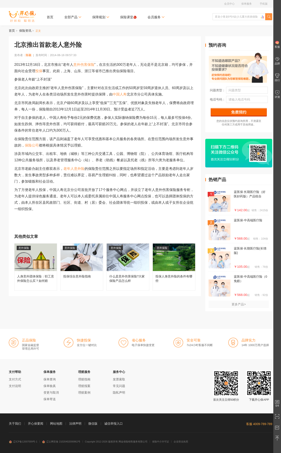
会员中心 (229, 3)
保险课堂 (128, 17)
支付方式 (15, 379)
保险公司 (32, 145)
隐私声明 (119, 392)
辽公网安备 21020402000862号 (61, 441)
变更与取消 (51, 392)
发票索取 (119, 379)
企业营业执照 (181, 441)
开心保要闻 (35, 423)
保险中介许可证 (160, 441)
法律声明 (75, 423)
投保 (38, 71)
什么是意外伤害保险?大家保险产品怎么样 (128, 267)
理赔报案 (84, 386)
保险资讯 (25, 30)
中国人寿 (120, 94)
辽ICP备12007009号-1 (23, 441)
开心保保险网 (22, 16)
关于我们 (15, 423)
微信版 (92, 423)
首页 (50, 17)
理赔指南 (84, 379)
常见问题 (119, 386)
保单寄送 (49, 399)
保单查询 (49, 379)
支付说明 (15, 386)
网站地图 (56, 423)
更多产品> (239, 304)
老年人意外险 (74, 169)
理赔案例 (84, 392)
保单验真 (49, 386)
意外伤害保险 (83, 64)
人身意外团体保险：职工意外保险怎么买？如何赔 (35, 267)
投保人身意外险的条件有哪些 (174, 267)
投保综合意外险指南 (82, 267)
